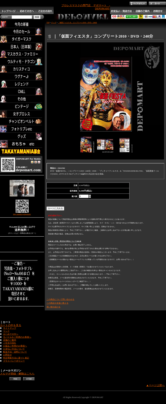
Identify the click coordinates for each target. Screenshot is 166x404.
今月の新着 (22, 24)
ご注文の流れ (9, 343)
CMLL (22, 91)
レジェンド (22, 84)
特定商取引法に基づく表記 (16, 358)
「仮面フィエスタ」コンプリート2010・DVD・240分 (77, 22)
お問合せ (7, 355)
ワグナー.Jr (22, 76)
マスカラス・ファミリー (22, 54)
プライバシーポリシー (14, 361)
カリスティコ (22, 69)
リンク (6, 331)
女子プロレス (22, 114)
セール (22, 31)
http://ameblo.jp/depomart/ (22, 214)
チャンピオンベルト (22, 121)
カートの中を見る (10, 325)
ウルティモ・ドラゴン (22, 61)
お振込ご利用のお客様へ (15, 346)
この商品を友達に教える (57, 303)
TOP (47, 22)
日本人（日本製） (22, 46)
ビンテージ (22, 106)
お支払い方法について (14, 349)
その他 (22, 99)
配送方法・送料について (15, 352)
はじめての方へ (10, 334)
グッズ (22, 136)
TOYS (22, 144)
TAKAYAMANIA (22, 151)
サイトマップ (9, 328)
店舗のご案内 (9, 340)
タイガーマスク (22, 39)
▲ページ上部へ (155, 385)
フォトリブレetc (22, 129)
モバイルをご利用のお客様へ (17, 337)
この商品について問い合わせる (60, 299)
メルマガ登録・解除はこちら (17, 373)
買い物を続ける (53, 307)
